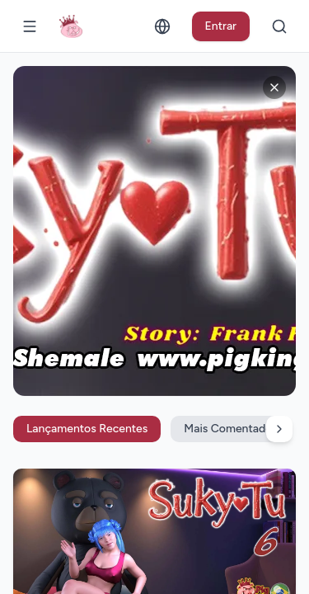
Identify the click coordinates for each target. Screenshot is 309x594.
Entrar (221, 26)
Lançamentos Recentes (86, 429)
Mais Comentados (231, 429)
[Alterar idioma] (162, 26)
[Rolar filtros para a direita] (279, 429)
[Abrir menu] (29, 26)
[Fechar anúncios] (274, 87)
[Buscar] (279, 26)
